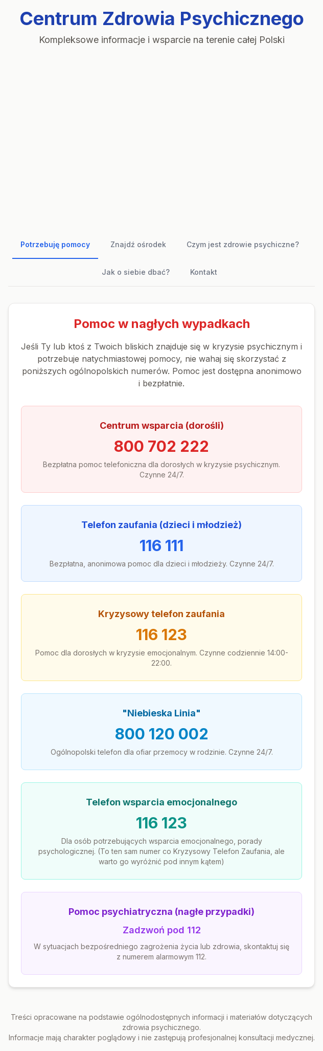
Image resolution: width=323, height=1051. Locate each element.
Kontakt (203, 272)
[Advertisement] (161, 135)
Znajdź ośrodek (138, 244)
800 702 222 (161, 446)
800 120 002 (162, 734)
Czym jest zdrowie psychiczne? (243, 244)
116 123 (161, 634)
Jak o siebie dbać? (136, 272)
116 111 (161, 545)
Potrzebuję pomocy (55, 244)
